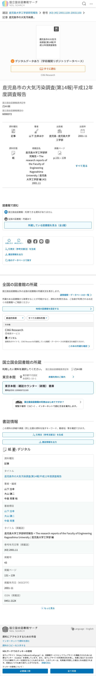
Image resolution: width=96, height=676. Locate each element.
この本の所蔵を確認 (79, 346)
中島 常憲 (9, 520)
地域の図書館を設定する (64, 309)
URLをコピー (18, 241)
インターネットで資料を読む (16, 640)
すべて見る (81, 166)
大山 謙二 (9, 516)
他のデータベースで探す (18, 260)
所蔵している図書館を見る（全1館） (48, 225)
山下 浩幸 (9, 511)
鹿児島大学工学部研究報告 (23, 12)
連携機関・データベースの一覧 (76, 295)
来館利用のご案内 (62, 377)
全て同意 (72, 670)
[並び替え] (14, 318)
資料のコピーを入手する (13, 645)
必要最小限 (25, 670)
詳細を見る (46, 662)
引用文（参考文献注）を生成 (20, 249)
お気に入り (9, 241)
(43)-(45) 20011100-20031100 (65, 12)
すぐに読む (48, 68)
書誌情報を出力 (14, 254)
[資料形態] (38, 318)
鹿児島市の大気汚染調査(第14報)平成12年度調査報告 (33, 476)
